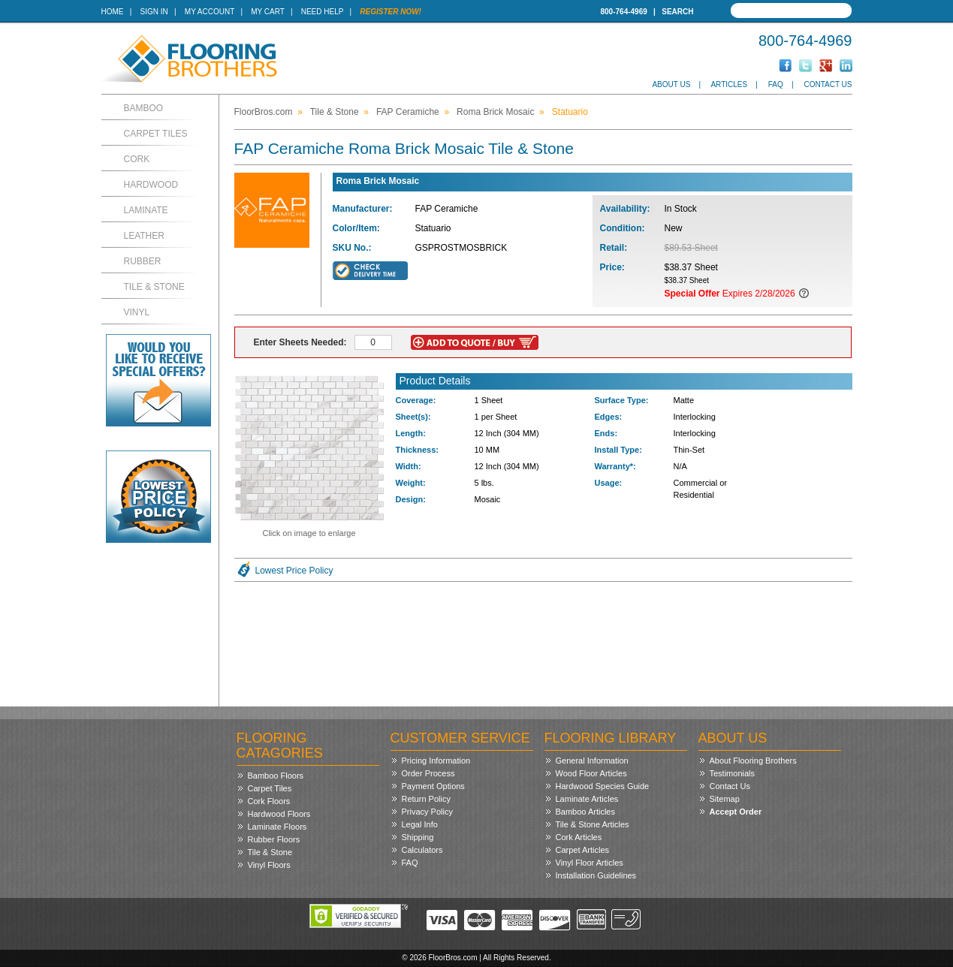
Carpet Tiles (156, 133)
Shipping (418, 837)
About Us (671, 84)
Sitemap (725, 798)
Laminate (146, 210)
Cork (137, 159)
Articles (728, 84)
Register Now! (390, 12)
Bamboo (144, 108)
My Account (209, 12)
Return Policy (426, 798)
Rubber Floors (274, 839)
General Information (592, 760)
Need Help (322, 12)
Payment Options (433, 786)
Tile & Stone (154, 287)
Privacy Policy (427, 811)
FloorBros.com (263, 112)
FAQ (775, 84)
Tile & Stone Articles (592, 824)
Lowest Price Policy (294, 570)
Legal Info (420, 824)
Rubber (142, 261)
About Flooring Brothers (753, 760)
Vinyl (137, 312)
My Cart (267, 12)
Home (112, 12)
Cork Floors (269, 801)
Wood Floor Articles (591, 773)
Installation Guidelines (596, 875)
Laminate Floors (277, 826)
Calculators (422, 849)
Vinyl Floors (269, 864)
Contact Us (828, 84)
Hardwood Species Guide (603, 786)
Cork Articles (579, 837)
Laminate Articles (587, 798)
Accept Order (736, 811)
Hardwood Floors (279, 813)
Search (677, 12)
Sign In (154, 12)
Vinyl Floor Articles (589, 862)
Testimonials (732, 773)
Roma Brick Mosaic (495, 112)
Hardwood (151, 184)
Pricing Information (436, 760)
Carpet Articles (583, 849)
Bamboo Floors (276, 775)
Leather (144, 235)
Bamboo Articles (585, 811)
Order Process (428, 773)
